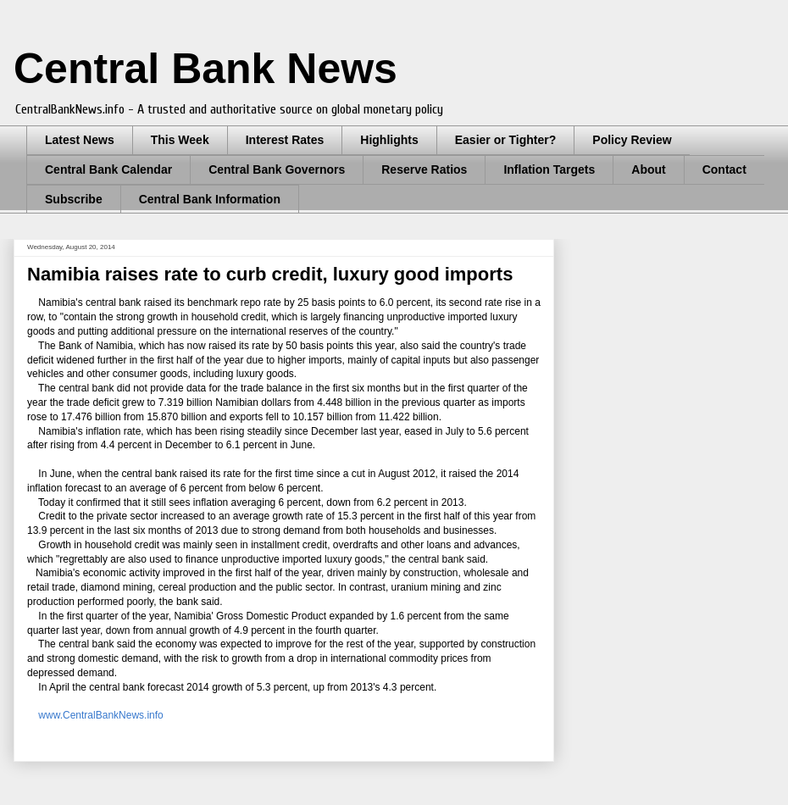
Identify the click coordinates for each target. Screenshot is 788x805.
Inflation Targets (549, 169)
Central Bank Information (209, 199)
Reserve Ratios (424, 169)
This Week (180, 140)
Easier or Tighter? (506, 140)
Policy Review (631, 140)
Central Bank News (205, 68)
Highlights (389, 140)
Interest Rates (285, 140)
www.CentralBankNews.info (100, 715)
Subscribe (74, 199)
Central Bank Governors (276, 169)
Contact (724, 169)
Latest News (79, 140)
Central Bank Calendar (108, 169)
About (648, 169)
